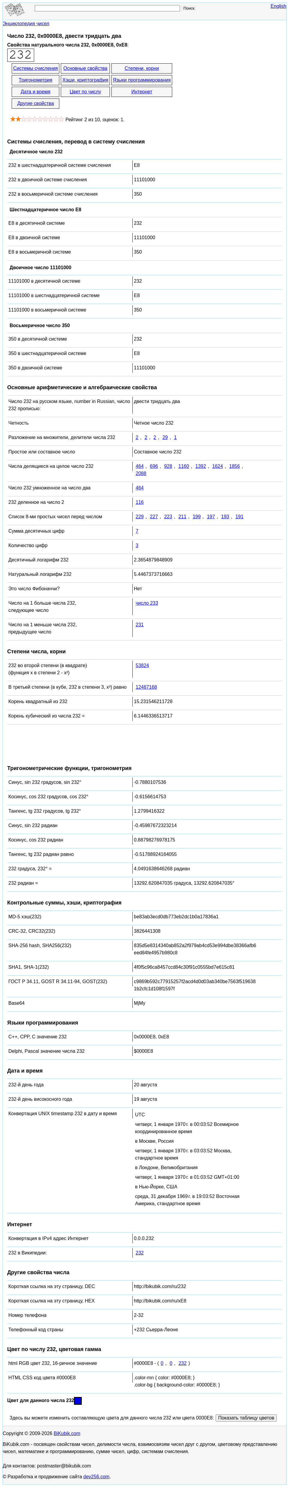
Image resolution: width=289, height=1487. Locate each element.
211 (182, 516)
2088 (141, 473)
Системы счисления (35, 68)
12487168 (146, 687)
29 (165, 437)
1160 (183, 466)
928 (168, 466)
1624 (217, 466)
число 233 (147, 603)
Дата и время (35, 91)
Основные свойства (85, 68)
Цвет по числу (85, 91)
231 (140, 624)
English (278, 6)
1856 (234, 466)
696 (154, 466)
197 (211, 516)
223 (168, 516)
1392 (200, 466)
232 (140, 1252)
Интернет (141, 91)
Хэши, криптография (85, 80)
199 (197, 516)
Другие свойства (35, 103)
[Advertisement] (227, 86)
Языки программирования (142, 80)
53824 (142, 665)
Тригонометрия (35, 80)
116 (140, 502)
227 (154, 516)
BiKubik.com (67, 1433)
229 (140, 516)
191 (239, 516)
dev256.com (96, 1476)
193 (225, 516)
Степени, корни (142, 68)
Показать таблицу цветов (246, 1417)
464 (140, 466)
